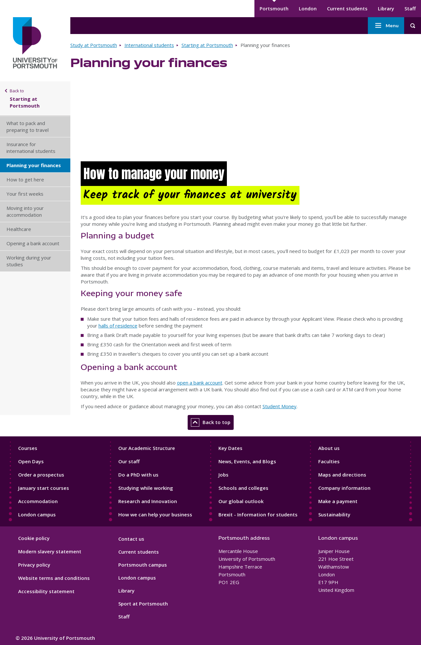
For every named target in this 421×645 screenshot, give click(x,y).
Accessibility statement (46, 591)
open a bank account (199, 382)
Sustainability (334, 514)
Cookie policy (34, 538)
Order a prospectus (41, 474)
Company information (344, 488)
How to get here (25, 179)
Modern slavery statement (49, 551)
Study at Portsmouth (93, 45)
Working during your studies (28, 261)
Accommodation (38, 501)
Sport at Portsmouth (143, 603)
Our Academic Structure (146, 448)
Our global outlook (240, 501)
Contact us (131, 539)
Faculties (329, 461)
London (308, 8)
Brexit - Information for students (258, 514)
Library (386, 8)
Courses (27, 448)
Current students (347, 8)
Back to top (210, 422)
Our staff (129, 461)
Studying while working (145, 488)
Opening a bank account (32, 243)
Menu (386, 25)
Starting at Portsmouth (207, 45)
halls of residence (118, 325)
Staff (410, 8)
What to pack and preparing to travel (27, 126)
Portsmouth (274, 8)
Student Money (280, 406)
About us (329, 448)
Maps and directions (342, 474)
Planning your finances (33, 165)
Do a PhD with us (138, 474)
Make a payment (337, 501)
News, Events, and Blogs (247, 461)
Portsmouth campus (142, 564)
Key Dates (230, 448)
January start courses (43, 488)
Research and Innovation (147, 501)
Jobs (223, 474)
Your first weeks (24, 193)
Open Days (31, 461)
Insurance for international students (30, 147)
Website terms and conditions (54, 578)
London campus (37, 514)
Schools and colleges (243, 488)
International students (149, 45)
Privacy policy (34, 564)
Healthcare (18, 229)
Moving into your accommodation (25, 211)
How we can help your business (155, 514)
